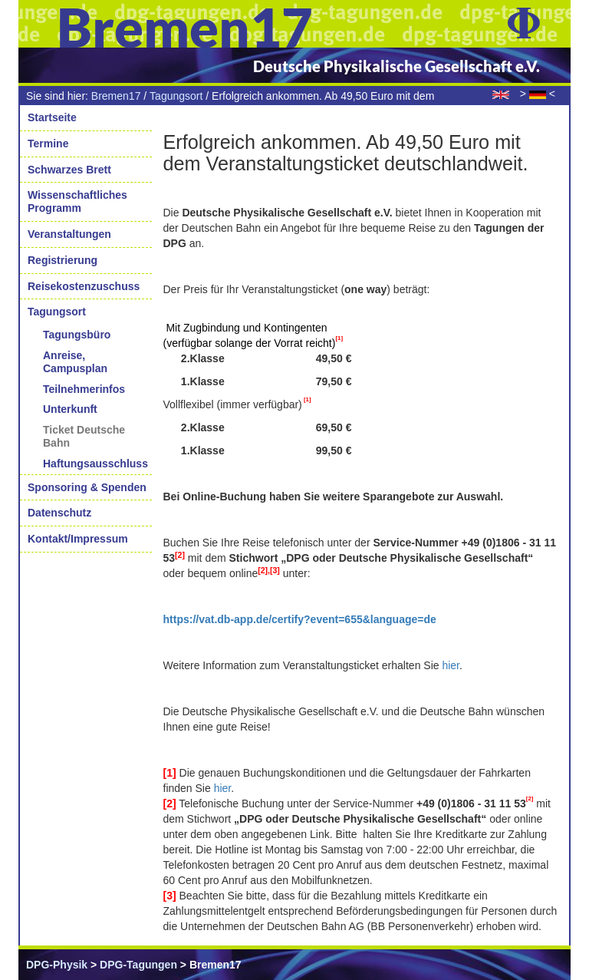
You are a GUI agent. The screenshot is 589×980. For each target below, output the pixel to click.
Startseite (52, 117)
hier (450, 665)
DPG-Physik (56, 965)
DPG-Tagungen (138, 965)
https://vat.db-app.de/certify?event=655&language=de (299, 619)
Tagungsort (176, 96)
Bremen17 (116, 96)
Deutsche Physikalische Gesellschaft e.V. (396, 66)
